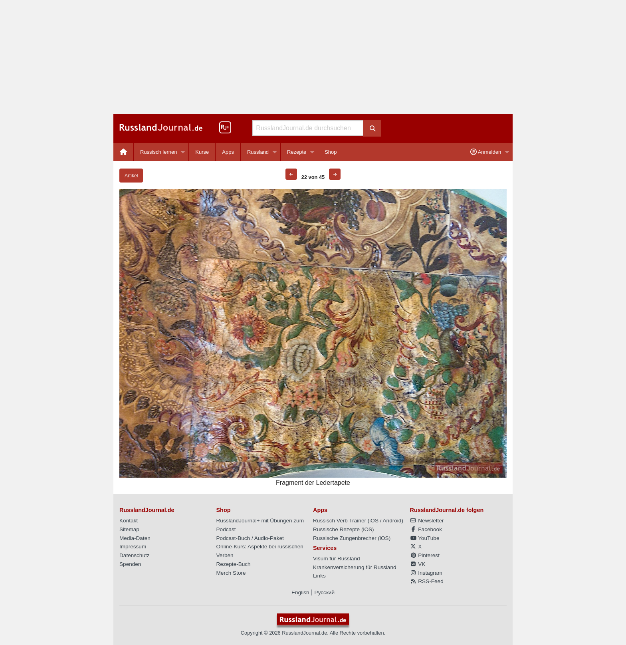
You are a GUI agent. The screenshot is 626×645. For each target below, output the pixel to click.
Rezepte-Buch (233, 564)
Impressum (132, 547)
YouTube (425, 538)
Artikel (131, 176)
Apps (228, 152)
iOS (373, 521)
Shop (331, 152)
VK (418, 564)
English (300, 592)
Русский (325, 592)
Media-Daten (135, 538)
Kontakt (128, 521)
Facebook (426, 529)
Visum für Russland (336, 559)
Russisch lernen (158, 152)
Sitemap (129, 529)
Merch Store (231, 573)
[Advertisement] (313, 57)
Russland (258, 152)
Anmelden (485, 152)
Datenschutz (134, 555)
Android (392, 521)
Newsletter (427, 521)
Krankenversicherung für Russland (354, 567)
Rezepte (296, 152)
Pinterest (425, 555)
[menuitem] (123, 152)
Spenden (130, 564)
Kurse (202, 152)
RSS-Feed (427, 581)
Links (319, 576)
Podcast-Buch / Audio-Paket (250, 538)
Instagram (426, 573)
